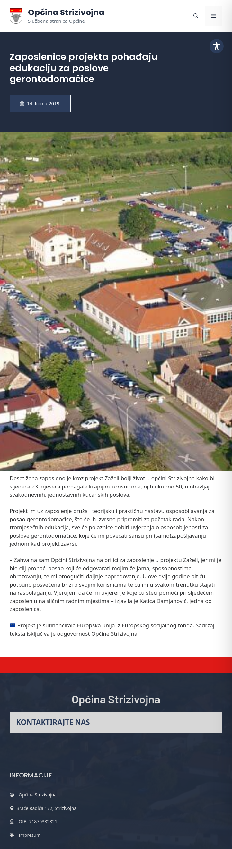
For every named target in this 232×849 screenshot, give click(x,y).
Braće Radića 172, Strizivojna (46, 808)
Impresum (29, 835)
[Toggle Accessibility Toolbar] (216, 46)
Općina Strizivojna (66, 12)
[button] (196, 16)
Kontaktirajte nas (53, 722)
